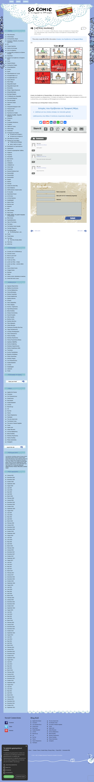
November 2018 (11, 529)
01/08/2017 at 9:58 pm (41, 167)
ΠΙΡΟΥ (8, 104)
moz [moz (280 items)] (6, 456)
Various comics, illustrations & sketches (16, 276)
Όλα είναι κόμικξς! (11, 100)
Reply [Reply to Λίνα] (33, 150)
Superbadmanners (11, 220)
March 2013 (10, 670)
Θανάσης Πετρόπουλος (12, 337)
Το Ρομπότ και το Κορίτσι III (16, 136)
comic (39, 34)
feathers (9, 181)
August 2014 (10, 635)
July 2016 (9, 587)
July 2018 (9, 537)
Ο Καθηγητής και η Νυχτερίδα (14, 96)
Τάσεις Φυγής (10, 128)
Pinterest (11, 730)
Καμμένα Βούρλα (11, 63)
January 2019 (10, 525)
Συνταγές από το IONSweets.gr (14, 251)
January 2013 (10, 674)
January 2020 (10, 500)
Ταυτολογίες (10, 130)
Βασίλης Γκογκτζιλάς (12, 294)
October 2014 (10, 630)
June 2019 (9, 514)
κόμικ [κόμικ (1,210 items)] (7, 468)
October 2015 (10, 606)
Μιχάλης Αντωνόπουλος (12, 288)
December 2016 (11, 577)
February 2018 (10, 548)
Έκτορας (9, 300)
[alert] (15, 762)
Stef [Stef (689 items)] (20, 463)
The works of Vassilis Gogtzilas (14, 423)
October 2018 (10, 531)
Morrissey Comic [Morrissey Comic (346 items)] (14, 458)
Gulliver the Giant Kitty (12, 185)
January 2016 (10, 599)
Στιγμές (9, 120)
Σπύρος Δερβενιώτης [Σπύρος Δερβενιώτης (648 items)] (11, 463)
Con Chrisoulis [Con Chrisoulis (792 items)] (14, 465)
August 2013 (10, 659)
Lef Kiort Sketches (11, 198)
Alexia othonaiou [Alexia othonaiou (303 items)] (15, 457)
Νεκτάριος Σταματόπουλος (13, 346)
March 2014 (10, 645)
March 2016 (10, 595)
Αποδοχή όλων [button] (9, 776)
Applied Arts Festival (12, 392)
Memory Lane (10, 204)
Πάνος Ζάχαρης (11, 304)
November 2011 (11, 703)
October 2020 (10, 481)
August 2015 (10, 610)
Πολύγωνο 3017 (11, 108)
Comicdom (9, 394)
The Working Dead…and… (16, 232)
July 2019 (9, 512)
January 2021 (10, 475)
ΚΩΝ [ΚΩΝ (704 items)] (23, 463)
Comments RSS (66, 750)
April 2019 (9, 519)
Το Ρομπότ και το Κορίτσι (13, 132)
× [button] (26, 746)
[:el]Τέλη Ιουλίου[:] (43, 28)
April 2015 (9, 618)
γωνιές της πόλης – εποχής (13, 262)
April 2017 (9, 568)
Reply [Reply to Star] (33, 173)
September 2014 (11, 632)
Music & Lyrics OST (11, 255)
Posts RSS (58, 750)
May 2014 (9, 641)
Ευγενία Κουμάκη (11, 315)
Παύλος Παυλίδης (11, 335)
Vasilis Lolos (10, 427)
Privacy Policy (51, 750)
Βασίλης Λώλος (10, 319)
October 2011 (10, 705)
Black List (9, 160)
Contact (26, 1)
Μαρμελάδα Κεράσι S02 (12, 86)
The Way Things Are (12, 228)
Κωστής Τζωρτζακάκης (12, 352)
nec (8, 408)
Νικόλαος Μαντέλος (11, 321)
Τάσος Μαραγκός (11, 323)
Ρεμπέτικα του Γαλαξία (12, 112)
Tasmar (9, 413)
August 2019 (10, 510)
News (8, 266)
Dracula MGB (10, 173)
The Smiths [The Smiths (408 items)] (8, 461)
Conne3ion (60, 755)
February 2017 (10, 572)
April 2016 (9, 593)
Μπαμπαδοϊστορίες (11, 92)
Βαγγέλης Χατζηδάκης (12, 354)
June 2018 (9, 539)
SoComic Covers (11, 253)
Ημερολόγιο (10, 55)
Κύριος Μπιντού (11, 79)
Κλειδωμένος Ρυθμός (12, 65)
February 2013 (10, 672)
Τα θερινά (9, 124)
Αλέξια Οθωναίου (11, 325)
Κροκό (8, 71)
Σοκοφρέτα (9, 442)
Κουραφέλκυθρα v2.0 (12, 77)
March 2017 (10, 570)
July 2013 (9, 661)
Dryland (9, 179)
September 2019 (11, 508)
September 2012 (11, 682)
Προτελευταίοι (10, 110)
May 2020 (9, 492)
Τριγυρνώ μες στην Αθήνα (13, 140)
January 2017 (10, 574)
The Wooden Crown (12, 421)
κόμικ (46, 32)
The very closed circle (12, 419)
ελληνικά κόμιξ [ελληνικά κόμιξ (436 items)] (23, 461)
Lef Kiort (9, 364)
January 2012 (10, 699)
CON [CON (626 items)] (24, 462)
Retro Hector (10, 218)
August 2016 (10, 585)
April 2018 (9, 543)
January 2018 (10, 550)
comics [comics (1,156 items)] (25, 466)
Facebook (11, 722)
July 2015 (9, 612)
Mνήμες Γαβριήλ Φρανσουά (13, 90)
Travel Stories (10, 236)
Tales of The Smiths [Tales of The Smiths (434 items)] (15, 461)
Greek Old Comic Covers (13, 278)
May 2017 (9, 566)
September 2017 (11, 558)
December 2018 (11, 527)
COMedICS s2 (10, 165)
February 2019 (10, 523)
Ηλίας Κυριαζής (10, 317)
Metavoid (9, 206)
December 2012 (11, 676)
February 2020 (10, 498)
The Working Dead (11, 230)
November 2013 (11, 653)
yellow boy (9, 244)
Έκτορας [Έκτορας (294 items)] (22, 456)
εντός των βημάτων (11, 50)
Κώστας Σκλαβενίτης (12, 344)
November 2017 (11, 554)
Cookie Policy (44, 750)
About (18, 1)
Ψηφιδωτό (9, 152)
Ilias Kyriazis (10, 400)
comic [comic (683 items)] (17, 463)
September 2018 (11, 533)
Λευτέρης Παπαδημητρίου (13, 331)
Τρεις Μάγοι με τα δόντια (13, 138)
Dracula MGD (10, 175)
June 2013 (9, 664)
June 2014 (9, 639)
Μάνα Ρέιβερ (10, 81)
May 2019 (9, 516)
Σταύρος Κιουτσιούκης (12, 313)
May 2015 (9, 616)
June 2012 (9, 688)
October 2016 (10, 581)
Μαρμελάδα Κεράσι (11, 83)
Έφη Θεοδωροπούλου (12, 308)
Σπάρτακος (9, 118)
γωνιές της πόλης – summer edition (15, 264)
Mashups (9, 272)
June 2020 (9, 490)
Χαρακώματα (10, 148)
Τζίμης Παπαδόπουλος (12, 329)
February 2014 (10, 647)
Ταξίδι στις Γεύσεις (11, 126)
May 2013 (9, 666)
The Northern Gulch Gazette (13, 226)
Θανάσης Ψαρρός (11, 358)
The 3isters (9, 224)
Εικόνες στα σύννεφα (12, 48)
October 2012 (10, 680)
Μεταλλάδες (10, 88)
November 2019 (11, 504)
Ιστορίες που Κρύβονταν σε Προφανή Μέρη (69, 31)
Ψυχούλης (9, 154)
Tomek (8, 234)
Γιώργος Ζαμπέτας (11, 46)
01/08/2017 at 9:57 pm (41, 156)
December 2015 (11, 601)
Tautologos (9, 417)
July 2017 (9, 562)
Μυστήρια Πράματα (11, 94)
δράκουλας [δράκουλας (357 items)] (20, 458)
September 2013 (11, 657)
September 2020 (11, 483)
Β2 (8, 44)
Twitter (10, 726)
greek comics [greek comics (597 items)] (9, 462)
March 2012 (10, 695)
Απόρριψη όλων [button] (20, 776)
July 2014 (9, 637)
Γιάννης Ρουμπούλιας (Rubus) (14, 339)
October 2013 (10, 655)
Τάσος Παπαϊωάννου (12, 333)
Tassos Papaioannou (12, 415)
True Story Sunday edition (16, 240)
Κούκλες (9, 69)
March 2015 (10, 620)
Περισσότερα (16, 761)
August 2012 (10, 684)
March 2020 (10, 496)
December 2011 (11, 701)
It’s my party (10, 192)
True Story (9, 238)
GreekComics (10, 398)
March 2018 (10, 545)
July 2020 (9, 487)
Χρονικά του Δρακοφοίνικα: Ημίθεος (15, 150)
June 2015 (9, 614)
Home (11, 1)
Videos (8, 274)
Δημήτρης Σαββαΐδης (12, 342)
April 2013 (9, 668)
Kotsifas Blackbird (11, 362)
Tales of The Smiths (11, 222)
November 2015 (11, 603)
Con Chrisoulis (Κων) (12, 360)
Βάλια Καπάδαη (11, 310)
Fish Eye (9, 183)
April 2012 (9, 693)
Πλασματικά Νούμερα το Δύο (14, 106)
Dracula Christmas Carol (13, 171)
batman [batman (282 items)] (18, 456)
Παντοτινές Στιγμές (11, 102)
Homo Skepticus (11, 187)
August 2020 (10, 485)
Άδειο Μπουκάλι (11, 34)
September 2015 (11, 608)
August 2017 (10, 560)
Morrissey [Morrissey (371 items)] (25, 458)
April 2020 (9, 494)
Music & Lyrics (10, 257)
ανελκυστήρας (10, 36)
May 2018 (9, 541)
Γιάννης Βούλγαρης (11, 292)
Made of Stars (10, 202)
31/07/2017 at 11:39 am (42, 144)
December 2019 (11, 502)
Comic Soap (10, 167)
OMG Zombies (10, 210)
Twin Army (9, 242)
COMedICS (10, 163)
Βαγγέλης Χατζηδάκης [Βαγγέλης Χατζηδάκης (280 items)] (12, 456)
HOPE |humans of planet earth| (14, 189)
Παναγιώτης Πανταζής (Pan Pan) (14, 327)
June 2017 (9, 564)
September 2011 (11, 707)
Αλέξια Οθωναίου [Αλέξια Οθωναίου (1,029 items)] (18, 466)
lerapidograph (10, 200)
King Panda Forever (12, 194)
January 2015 (10, 624)
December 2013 (11, 651)
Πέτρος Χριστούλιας (11, 356)
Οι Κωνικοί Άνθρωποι (12, 98)
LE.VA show (10, 196)
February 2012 (10, 697)
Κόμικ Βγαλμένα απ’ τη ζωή (13, 73)
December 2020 (11, 477)
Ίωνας (8, 61)
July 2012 (9, 686)
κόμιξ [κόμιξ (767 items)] (9, 465)
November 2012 (11, 678)
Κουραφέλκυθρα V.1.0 (12, 75)
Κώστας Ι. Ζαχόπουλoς (12, 306)
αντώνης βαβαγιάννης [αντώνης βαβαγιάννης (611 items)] (17, 462)
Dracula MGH (10, 177)
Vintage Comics (11, 270)
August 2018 (10, 535)
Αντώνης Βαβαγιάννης (12, 290)
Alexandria (9, 156)
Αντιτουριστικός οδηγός (12, 38)
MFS (8, 208)
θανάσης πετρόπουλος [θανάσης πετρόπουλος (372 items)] (10, 460)
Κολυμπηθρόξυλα (11, 67)
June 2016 (9, 589)
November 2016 (11, 579)
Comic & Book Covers (12, 268)
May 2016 (9, 591)
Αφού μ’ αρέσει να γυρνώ (15, 144)
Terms (38, 750)
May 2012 (9, 690)
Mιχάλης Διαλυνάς (11, 298)
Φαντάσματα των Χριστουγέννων (14, 146)
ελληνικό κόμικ (51, 32)
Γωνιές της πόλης (11, 259)
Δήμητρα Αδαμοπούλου (12, 286)
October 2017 (10, 556)
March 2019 (10, 521)
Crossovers (10, 169)
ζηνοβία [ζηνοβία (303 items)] (20, 457)
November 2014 (11, 628)
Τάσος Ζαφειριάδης (11, 302)
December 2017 (11, 552)
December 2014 (11, 626)
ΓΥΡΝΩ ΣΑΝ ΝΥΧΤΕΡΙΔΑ (16, 142)
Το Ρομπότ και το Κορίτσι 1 (16, 134)
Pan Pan (9, 410)
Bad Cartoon (10, 158)
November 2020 (11, 479)
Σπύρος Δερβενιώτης (12, 296)
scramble (54, 755)
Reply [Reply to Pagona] (33, 162)
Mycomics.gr (10, 406)
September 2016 (11, 583)
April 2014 (9, 643)
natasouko (9, 368)
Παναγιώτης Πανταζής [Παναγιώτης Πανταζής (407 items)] (21, 460)
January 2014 (10, 649)
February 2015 (10, 622)
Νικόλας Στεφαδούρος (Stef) (13, 348)
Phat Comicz (10, 212)
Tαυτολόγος (10, 350)
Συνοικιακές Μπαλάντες (12, 122)
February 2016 (10, 597)
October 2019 (10, 506)
